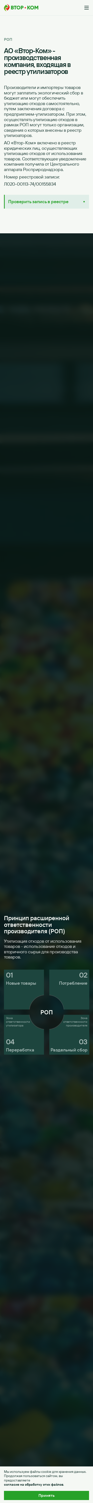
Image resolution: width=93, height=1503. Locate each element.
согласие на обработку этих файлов (33, 1484)
